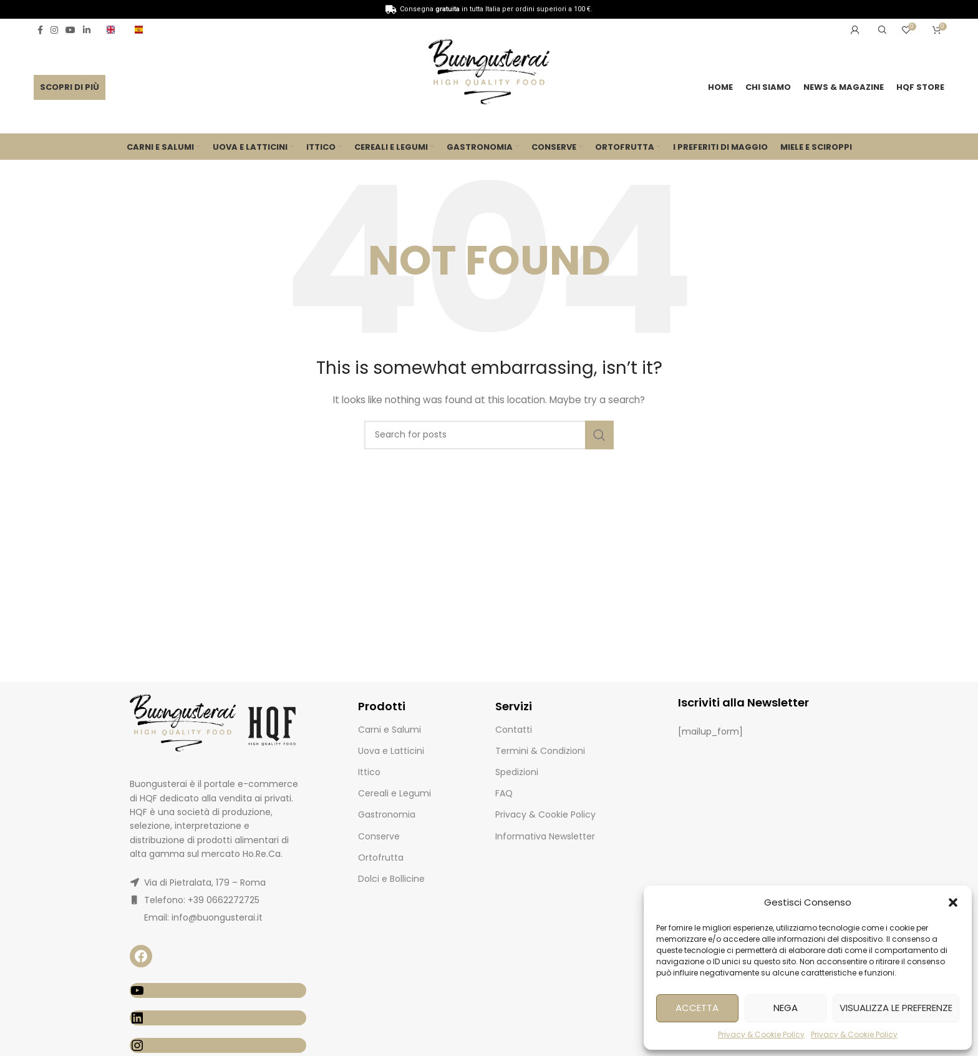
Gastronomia (386, 817)
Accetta (697, 1007)
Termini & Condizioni (540, 754)
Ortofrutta (381, 860)
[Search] (880, 29)
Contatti (513, 732)
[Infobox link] (114, 29)
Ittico (369, 775)
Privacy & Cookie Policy (761, 1034)
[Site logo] (488, 75)
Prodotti (381, 709)
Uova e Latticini (391, 754)
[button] (953, 902)
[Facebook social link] (40, 30)
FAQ (504, 796)
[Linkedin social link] (86, 30)
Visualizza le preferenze (896, 1007)
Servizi (513, 709)
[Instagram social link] (54, 30)
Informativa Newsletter (545, 839)
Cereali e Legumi (394, 796)
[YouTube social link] (70, 30)
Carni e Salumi (389, 732)
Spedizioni (516, 775)
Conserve (379, 839)
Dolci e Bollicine (391, 882)
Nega (785, 1007)
